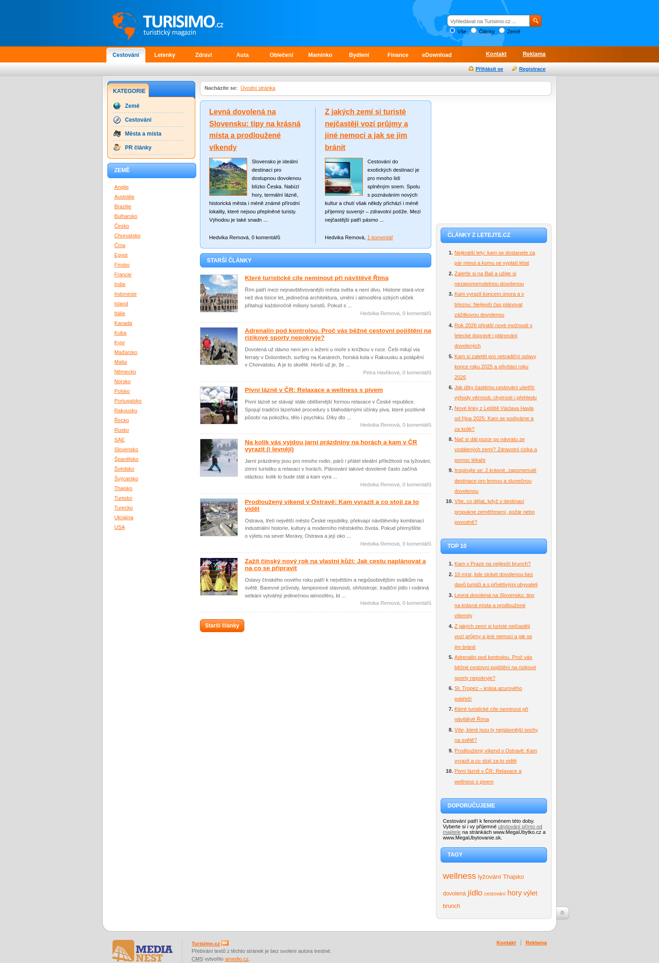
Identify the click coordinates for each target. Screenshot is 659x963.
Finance (397, 55)
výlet (530, 893)
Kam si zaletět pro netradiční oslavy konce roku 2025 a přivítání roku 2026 (495, 367)
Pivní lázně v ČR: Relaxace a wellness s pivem (314, 389)
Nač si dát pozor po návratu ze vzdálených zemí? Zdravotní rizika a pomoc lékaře (495, 449)
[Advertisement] (494, 158)
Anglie (121, 187)
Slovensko (126, 449)
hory (515, 893)
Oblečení (281, 55)
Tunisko (123, 498)
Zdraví (203, 55)
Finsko (122, 264)
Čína (119, 245)
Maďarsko (125, 352)
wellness (459, 876)
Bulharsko (125, 216)
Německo (125, 371)
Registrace (532, 69)
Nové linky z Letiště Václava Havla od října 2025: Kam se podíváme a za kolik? (494, 418)
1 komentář (380, 237)
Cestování (125, 55)
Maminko (320, 55)
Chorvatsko (127, 235)
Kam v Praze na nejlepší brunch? (492, 563)
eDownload (437, 55)
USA (119, 527)
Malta (120, 362)
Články (487, 31)
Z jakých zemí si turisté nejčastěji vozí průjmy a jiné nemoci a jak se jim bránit (493, 636)
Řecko (121, 420)
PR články (138, 147)
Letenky (164, 55)
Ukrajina (123, 517)
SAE (119, 439)
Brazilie (122, 206)
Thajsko (513, 876)
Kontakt (496, 54)
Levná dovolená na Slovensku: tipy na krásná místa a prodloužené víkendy (494, 605)
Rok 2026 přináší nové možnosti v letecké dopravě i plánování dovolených (493, 336)
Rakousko (125, 410)
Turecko (123, 507)
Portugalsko (128, 401)
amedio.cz (237, 959)
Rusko (121, 430)
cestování (494, 893)
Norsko (122, 381)
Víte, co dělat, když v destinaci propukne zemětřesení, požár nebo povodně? (494, 511)
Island (121, 303)
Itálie (119, 313)
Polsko (122, 391)
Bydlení (359, 55)
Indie (119, 284)
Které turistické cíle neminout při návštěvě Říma (317, 277)
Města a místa (143, 133)
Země (514, 31)
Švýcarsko (126, 478)
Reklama (534, 54)
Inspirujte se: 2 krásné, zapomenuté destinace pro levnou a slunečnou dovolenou (495, 480)
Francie (122, 274)
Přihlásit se (490, 69)
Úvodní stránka (258, 88)
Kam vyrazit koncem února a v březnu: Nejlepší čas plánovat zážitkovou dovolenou (489, 304)
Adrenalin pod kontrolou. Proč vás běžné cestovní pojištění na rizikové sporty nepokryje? (495, 667)
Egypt (121, 255)
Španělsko (126, 459)
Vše (461, 31)
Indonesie (125, 294)
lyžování (489, 876)
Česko (121, 226)
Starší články (222, 625)
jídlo (475, 892)
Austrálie (124, 196)
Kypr (119, 342)
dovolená (454, 893)
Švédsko (124, 469)
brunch (451, 906)
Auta (242, 55)
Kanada (123, 323)
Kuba (120, 332)
